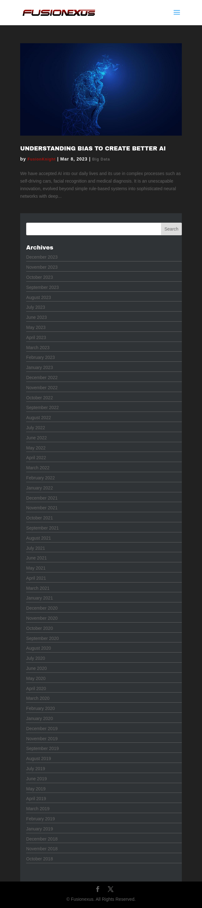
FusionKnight (41, 159)
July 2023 (35, 307)
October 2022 (39, 397)
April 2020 (36, 688)
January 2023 (39, 367)
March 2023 (37, 347)
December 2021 (42, 498)
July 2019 (35, 768)
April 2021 (36, 578)
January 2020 (39, 718)
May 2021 (35, 568)
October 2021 (39, 517)
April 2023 (36, 337)
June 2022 (36, 437)
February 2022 (40, 477)
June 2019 (36, 778)
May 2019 (35, 788)
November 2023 (42, 267)
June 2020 (36, 668)
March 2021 (37, 588)
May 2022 (35, 447)
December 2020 (42, 608)
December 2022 (42, 377)
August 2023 (38, 297)
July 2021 (35, 548)
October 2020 (39, 628)
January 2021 (39, 597)
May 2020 (35, 678)
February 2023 (40, 357)
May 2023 (35, 327)
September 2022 (42, 407)
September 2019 (42, 748)
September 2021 (42, 527)
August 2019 (38, 758)
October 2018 (39, 858)
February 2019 (40, 818)
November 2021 (42, 507)
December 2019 (42, 728)
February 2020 (40, 708)
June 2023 (36, 317)
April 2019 (36, 798)
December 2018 (42, 838)
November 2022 (42, 387)
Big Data (101, 159)
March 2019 (37, 808)
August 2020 (38, 648)
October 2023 (39, 277)
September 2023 (42, 287)
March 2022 (37, 467)
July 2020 (35, 658)
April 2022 (36, 457)
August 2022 (38, 417)
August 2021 (38, 538)
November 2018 (42, 848)
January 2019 (39, 828)
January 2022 (39, 487)
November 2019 (42, 738)
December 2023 (42, 257)
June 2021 (36, 557)
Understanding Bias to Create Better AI (93, 148)
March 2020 (37, 698)
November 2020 (42, 618)
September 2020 (42, 638)
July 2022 (35, 427)
